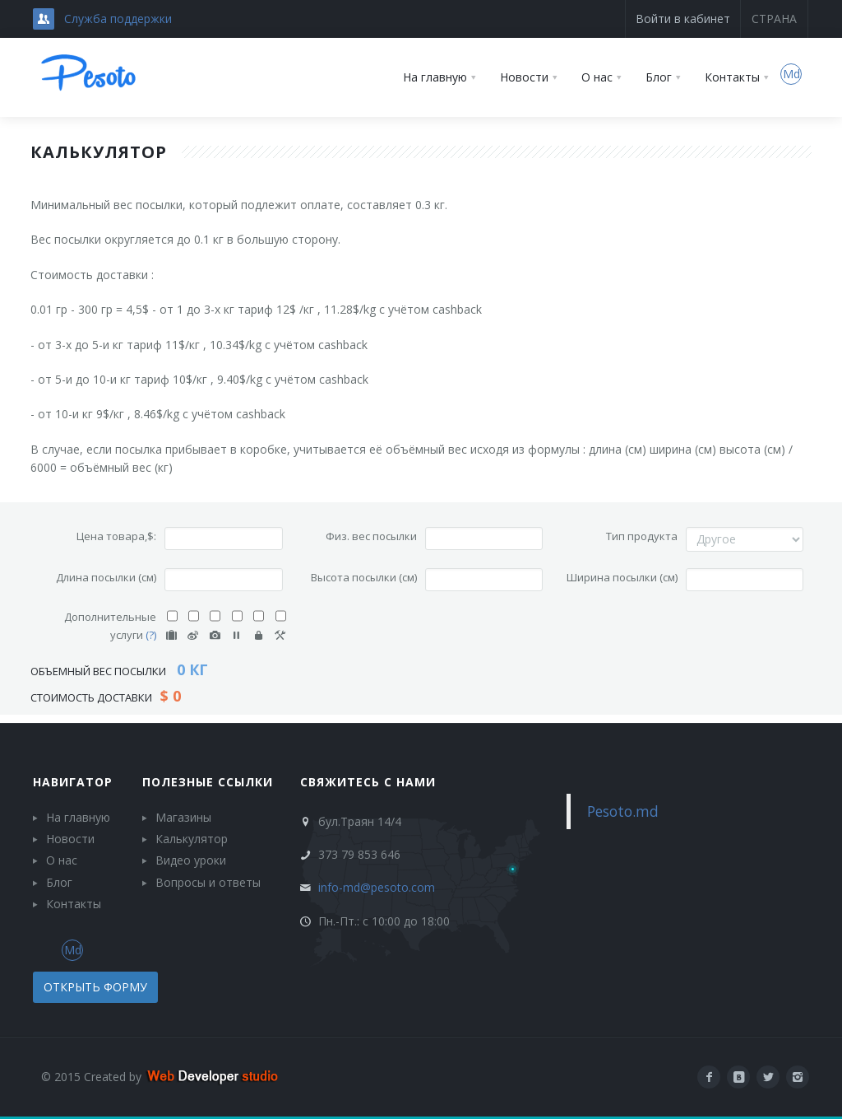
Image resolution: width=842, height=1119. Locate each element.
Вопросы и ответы (208, 882)
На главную (78, 817)
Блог (59, 882)
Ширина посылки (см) (622, 577)
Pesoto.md (623, 811)
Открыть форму (95, 987)
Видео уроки (190, 860)
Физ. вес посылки (371, 536)
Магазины (183, 817)
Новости (70, 838)
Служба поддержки (118, 18)
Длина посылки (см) (106, 577)
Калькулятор (191, 838)
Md (791, 74)
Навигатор (73, 782)
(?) (151, 634)
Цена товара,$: (116, 536)
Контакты (73, 904)
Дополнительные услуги (110, 625)
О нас (61, 860)
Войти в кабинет (683, 18)
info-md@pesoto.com (376, 887)
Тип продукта (642, 536)
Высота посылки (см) (364, 577)
